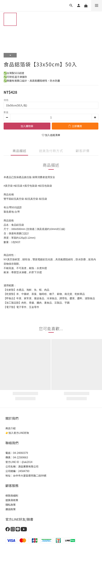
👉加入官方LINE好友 (17, 433)
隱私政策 (10, 504)
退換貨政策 (11, 500)
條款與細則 (11, 495)
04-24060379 (20, 453)
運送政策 (10, 509)
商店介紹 (10, 428)
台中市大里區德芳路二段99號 (29, 475)
